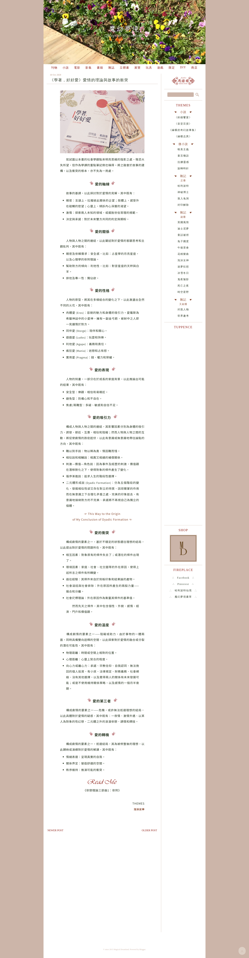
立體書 (124, 67)
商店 (194, 67)
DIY (183, 67)
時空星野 (183, 292)
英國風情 (183, 222)
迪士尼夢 (183, 228)
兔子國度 (183, 241)
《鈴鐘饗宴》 (183, 117)
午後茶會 (183, 247)
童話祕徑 (183, 235)
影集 (88, 67)
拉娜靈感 (183, 162)
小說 (66, 67)
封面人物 (183, 309)
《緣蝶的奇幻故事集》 (183, 130)
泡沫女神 (183, 260)
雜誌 (111, 67)
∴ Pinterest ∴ (183, 584)
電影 (77, 67)
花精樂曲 (183, 254)
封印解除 (183, 204)
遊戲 (160, 67)
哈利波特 (183, 185)
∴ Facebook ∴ (183, 577)
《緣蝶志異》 (183, 136)
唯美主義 (183, 149)
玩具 (149, 67)
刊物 (54, 67)
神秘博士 (183, 192)
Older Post (149, 830)
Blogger (142, 949)
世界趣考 (183, 315)
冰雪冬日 (183, 273)
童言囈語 (183, 155)
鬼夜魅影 (183, 279)
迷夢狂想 (183, 266)
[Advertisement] (102, 862)
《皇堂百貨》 (183, 123)
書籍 (100, 67)
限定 (172, 67)
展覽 (137, 67)
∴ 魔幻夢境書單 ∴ (183, 596)
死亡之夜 (183, 285)
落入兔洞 (183, 198)
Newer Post (55, 830)
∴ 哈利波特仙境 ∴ (183, 590)
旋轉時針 (183, 168)
